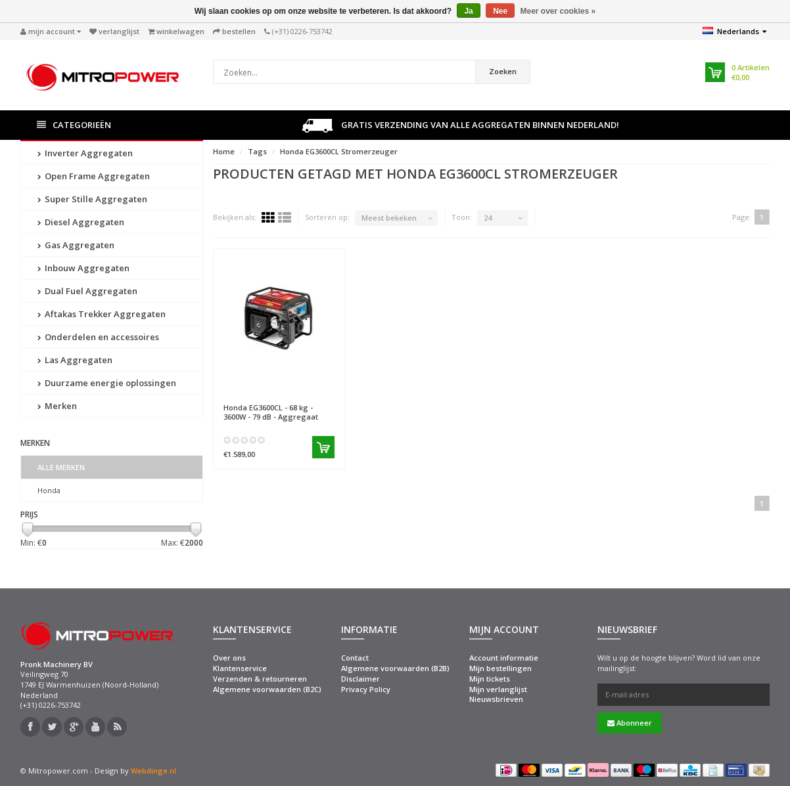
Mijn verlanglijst (498, 689)
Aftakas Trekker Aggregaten (101, 314)
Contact (355, 658)
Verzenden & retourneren (260, 679)
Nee (500, 11)
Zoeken (503, 71)
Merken (57, 406)
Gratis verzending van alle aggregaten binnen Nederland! (460, 125)
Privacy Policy (365, 689)
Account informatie (503, 658)
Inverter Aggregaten (85, 153)
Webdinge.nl (153, 770)
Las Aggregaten (74, 360)
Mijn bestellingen (500, 668)
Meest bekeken (389, 218)
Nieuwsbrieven (496, 699)
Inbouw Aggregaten (83, 268)
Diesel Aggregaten (80, 222)
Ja (468, 11)
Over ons (229, 658)
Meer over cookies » (558, 11)
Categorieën (74, 125)
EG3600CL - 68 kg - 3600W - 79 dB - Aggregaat (270, 412)
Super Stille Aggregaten (92, 199)
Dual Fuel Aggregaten (87, 291)
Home (224, 151)
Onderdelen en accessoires (98, 337)
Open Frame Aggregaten (93, 176)
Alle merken (61, 467)
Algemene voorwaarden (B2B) (395, 668)
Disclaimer (360, 679)
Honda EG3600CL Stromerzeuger (339, 151)
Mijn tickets (489, 679)
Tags (257, 151)
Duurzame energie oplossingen (106, 383)
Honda (48, 490)
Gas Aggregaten (75, 245)
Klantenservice (240, 668)
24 (488, 218)
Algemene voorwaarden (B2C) (267, 689)
